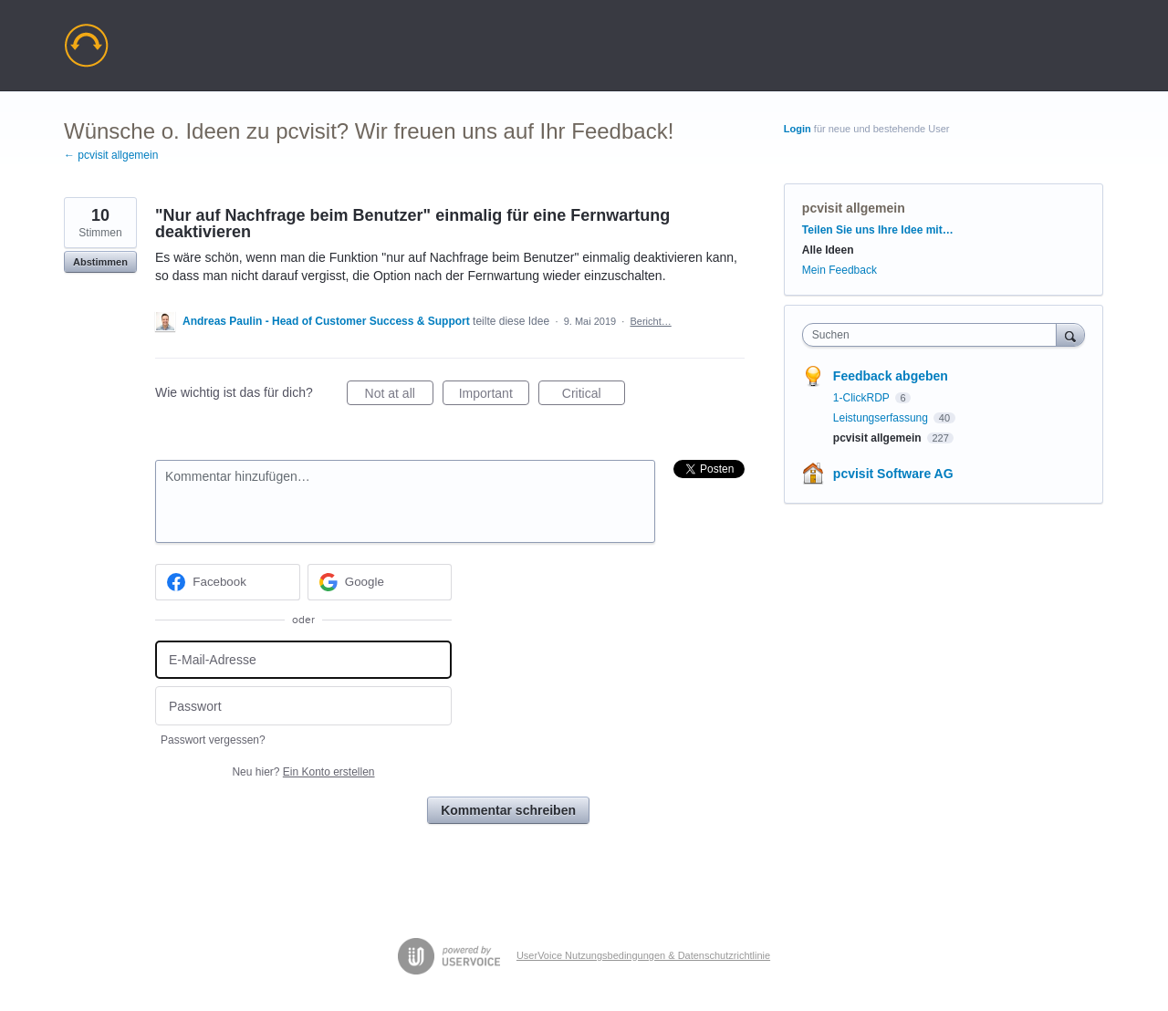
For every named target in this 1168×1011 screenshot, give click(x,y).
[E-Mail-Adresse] (303, 660)
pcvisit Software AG (893, 473)
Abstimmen (100, 261)
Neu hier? (303, 772)
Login (797, 128)
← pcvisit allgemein (111, 155)
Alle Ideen (828, 250)
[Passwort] (303, 705)
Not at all (399, 396)
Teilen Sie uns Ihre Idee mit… (878, 230)
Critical (593, 396)
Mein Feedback (839, 270)
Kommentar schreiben (508, 810)
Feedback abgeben (890, 376)
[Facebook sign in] (227, 582)
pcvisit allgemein (853, 208)
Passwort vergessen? (213, 740)
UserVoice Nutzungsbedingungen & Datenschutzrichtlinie (643, 955)
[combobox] (934, 334)
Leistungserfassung (882, 418)
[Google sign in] (380, 582)
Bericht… (651, 321)
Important (494, 396)
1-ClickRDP (862, 397)
